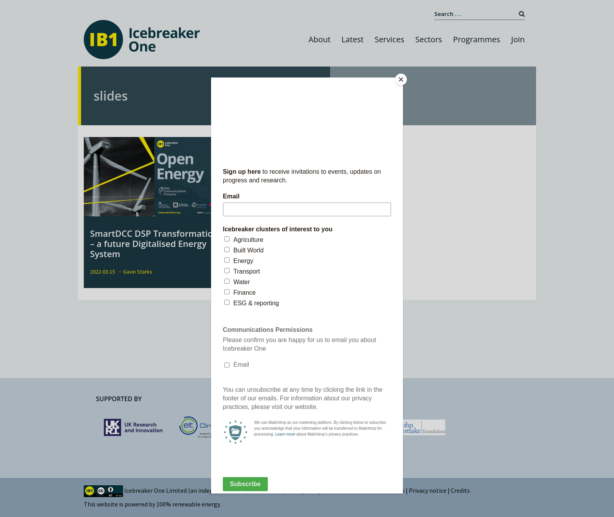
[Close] (401, 79)
